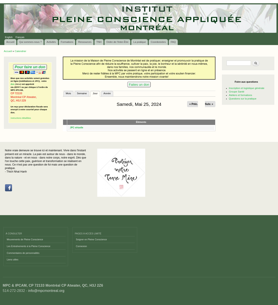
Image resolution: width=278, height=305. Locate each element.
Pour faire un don (30, 67)
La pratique (139, 42)
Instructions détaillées (21, 118)
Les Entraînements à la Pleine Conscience (28, 246)
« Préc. (193, 104)
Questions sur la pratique (242, 98)
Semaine (82, 93)
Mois (68, 93)
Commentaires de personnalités (23, 253)
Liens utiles (12, 259)
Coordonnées (158, 42)
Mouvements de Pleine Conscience (25, 239)
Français (19, 37)
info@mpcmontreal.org (46, 291)
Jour (96, 93)
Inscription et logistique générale (246, 88)
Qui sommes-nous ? (30, 42)
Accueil (10, 42)
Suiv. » (209, 104)
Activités (51, 42)
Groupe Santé (236, 91)
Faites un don (139, 84)
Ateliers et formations (240, 95)
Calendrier (20, 51)
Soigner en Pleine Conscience (91, 239)
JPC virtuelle (76, 127)
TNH (99, 42)
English (9, 37)
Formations (67, 42)
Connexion (81, 246)
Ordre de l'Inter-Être (117, 42)
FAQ (173, 42)
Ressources (85, 42)
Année (107, 93)
